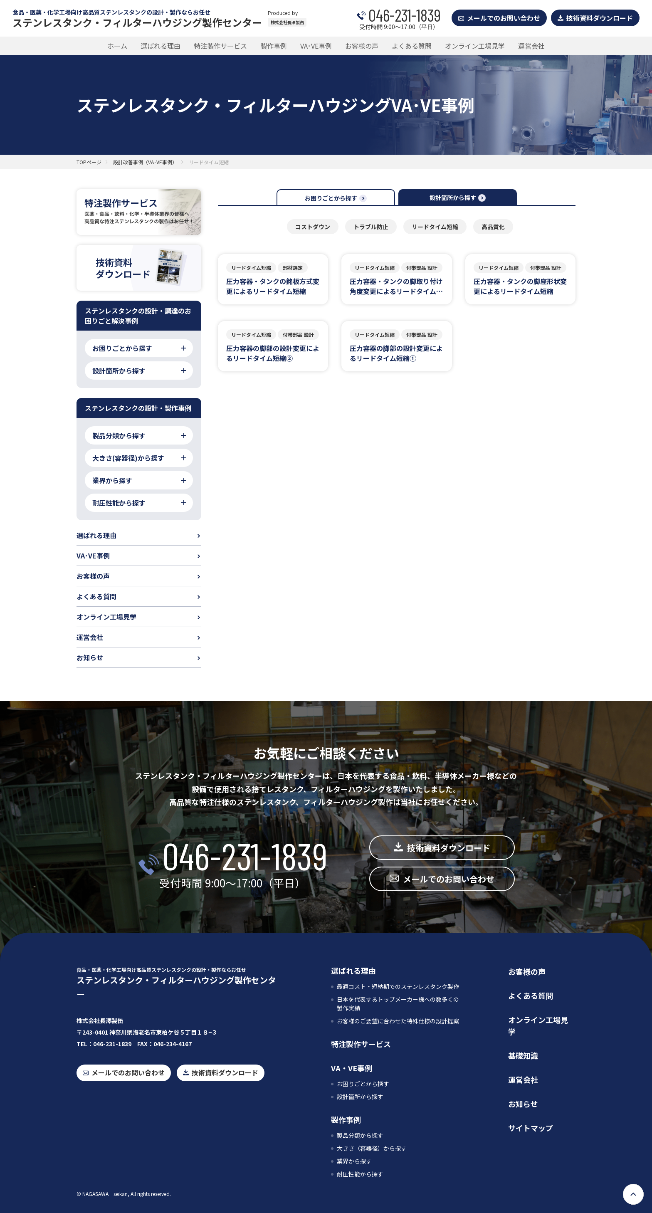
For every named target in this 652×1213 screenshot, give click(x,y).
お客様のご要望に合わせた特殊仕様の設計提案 (398, 1021)
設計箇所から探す (360, 1096)
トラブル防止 (370, 226)
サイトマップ (530, 1127)
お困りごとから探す (363, 1084)
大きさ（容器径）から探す (372, 1148)
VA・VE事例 (351, 1067)
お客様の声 (361, 46)
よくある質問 (412, 46)
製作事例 (273, 46)
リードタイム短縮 (435, 226)
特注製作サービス (220, 46)
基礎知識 (523, 1055)
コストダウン (312, 226)
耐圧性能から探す (360, 1174)
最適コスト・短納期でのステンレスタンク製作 (398, 986)
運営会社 (531, 46)
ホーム (117, 46)
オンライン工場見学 (475, 46)
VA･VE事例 (316, 46)
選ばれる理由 (160, 46)
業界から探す (354, 1161)
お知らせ (90, 657)
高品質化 (493, 226)
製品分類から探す (360, 1135)
